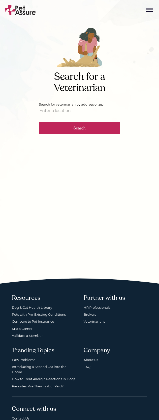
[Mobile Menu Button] (149, 9)
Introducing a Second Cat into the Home (39, 369)
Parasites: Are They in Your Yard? (38, 386)
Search (79, 128)
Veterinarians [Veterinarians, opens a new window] (94, 321)
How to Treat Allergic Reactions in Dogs (43, 379)
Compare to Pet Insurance (33, 321)
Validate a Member (27, 336)
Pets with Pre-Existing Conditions (39, 314)
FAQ (87, 367)
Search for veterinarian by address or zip (71, 104)
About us (91, 360)
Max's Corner (22, 329)
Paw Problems (23, 360)
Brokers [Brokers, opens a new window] (90, 314)
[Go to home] (20, 9)
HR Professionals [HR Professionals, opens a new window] (97, 307)
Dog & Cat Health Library (32, 307)
